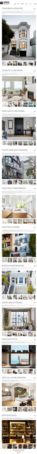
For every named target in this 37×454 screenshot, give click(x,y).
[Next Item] (34, 37)
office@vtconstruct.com (18, 451)
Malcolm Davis (34, 374)
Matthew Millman (34, 66)
